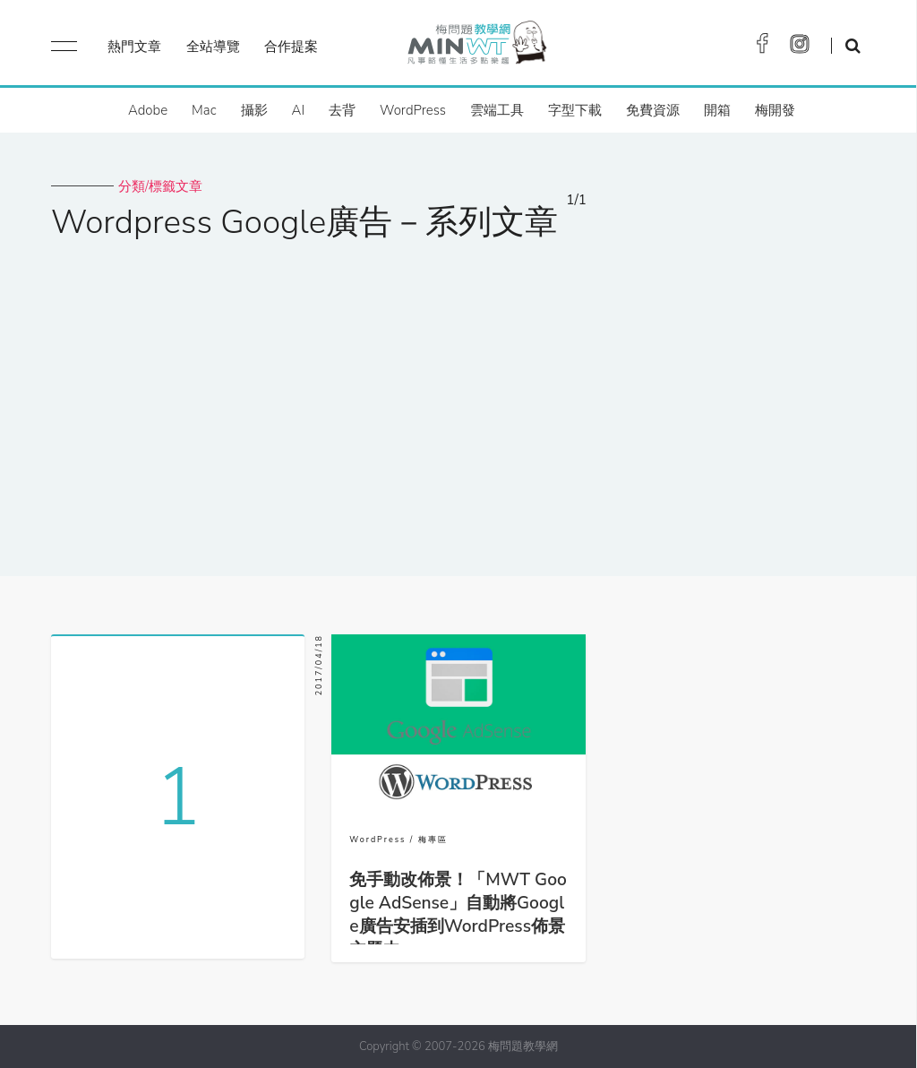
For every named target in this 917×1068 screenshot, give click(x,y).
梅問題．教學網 (476, 47)
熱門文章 (134, 47)
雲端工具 (497, 110)
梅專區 (433, 839)
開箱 (717, 110)
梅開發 (775, 110)
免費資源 (653, 110)
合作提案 (291, 47)
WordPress (413, 110)
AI (298, 110)
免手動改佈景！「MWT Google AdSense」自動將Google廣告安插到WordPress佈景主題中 (458, 914)
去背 (342, 110)
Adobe (147, 110)
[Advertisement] (458, 396)
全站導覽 (213, 47)
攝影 (254, 110)
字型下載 (575, 110)
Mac (204, 110)
